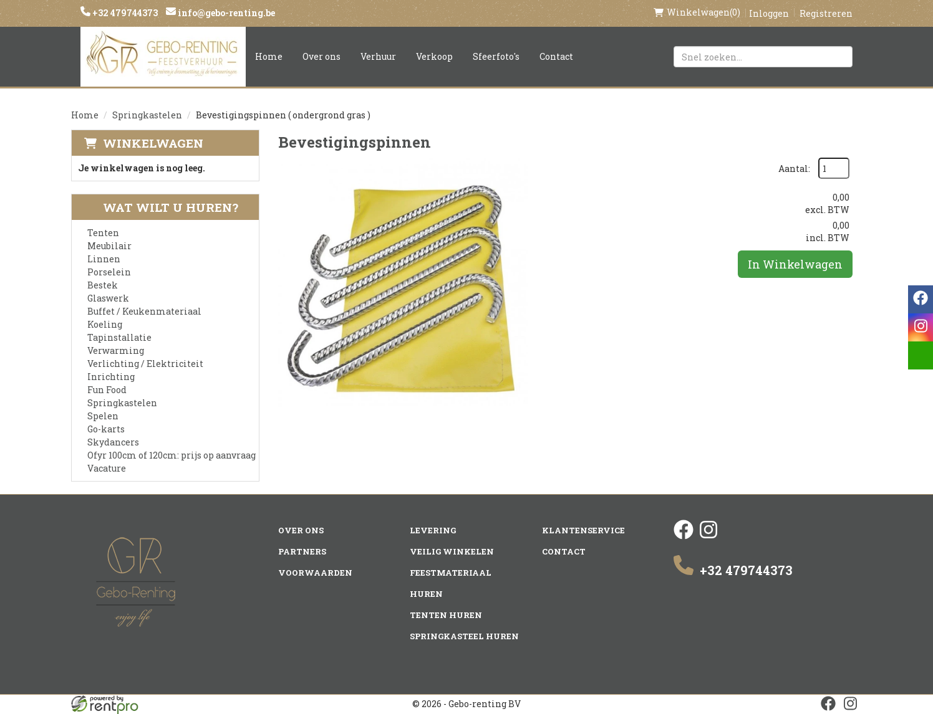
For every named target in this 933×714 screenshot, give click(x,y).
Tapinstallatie (119, 337)
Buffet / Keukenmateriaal (144, 311)
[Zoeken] (838, 57)
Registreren (826, 13)
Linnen (103, 259)
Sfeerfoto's (496, 56)
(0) (697, 12)
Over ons (321, 56)
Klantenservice (583, 530)
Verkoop (434, 56)
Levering (433, 530)
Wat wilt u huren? (161, 207)
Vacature (106, 468)
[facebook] (684, 536)
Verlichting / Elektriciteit (145, 363)
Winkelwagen (153, 143)
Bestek (102, 285)
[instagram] (708, 536)
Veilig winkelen (452, 551)
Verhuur (378, 56)
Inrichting (111, 377)
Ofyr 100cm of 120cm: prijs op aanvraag (171, 455)
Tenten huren (446, 615)
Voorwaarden (315, 572)
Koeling (104, 324)
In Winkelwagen (795, 264)
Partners (302, 551)
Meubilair (109, 246)
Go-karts (106, 429)
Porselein (109, 272)
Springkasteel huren (464, 636)
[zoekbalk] (763, 56)
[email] (920, 355)
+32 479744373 (124, 13)
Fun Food (107, 390)
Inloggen (769, 13)
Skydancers (113, 442)
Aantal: (794, 168)
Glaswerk (108, 298)
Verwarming (115, 350)
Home (269, 56)
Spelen (102, 416)
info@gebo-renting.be (225, 13)
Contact (556, 56)
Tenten (103, 233)
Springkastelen (147, 115)
